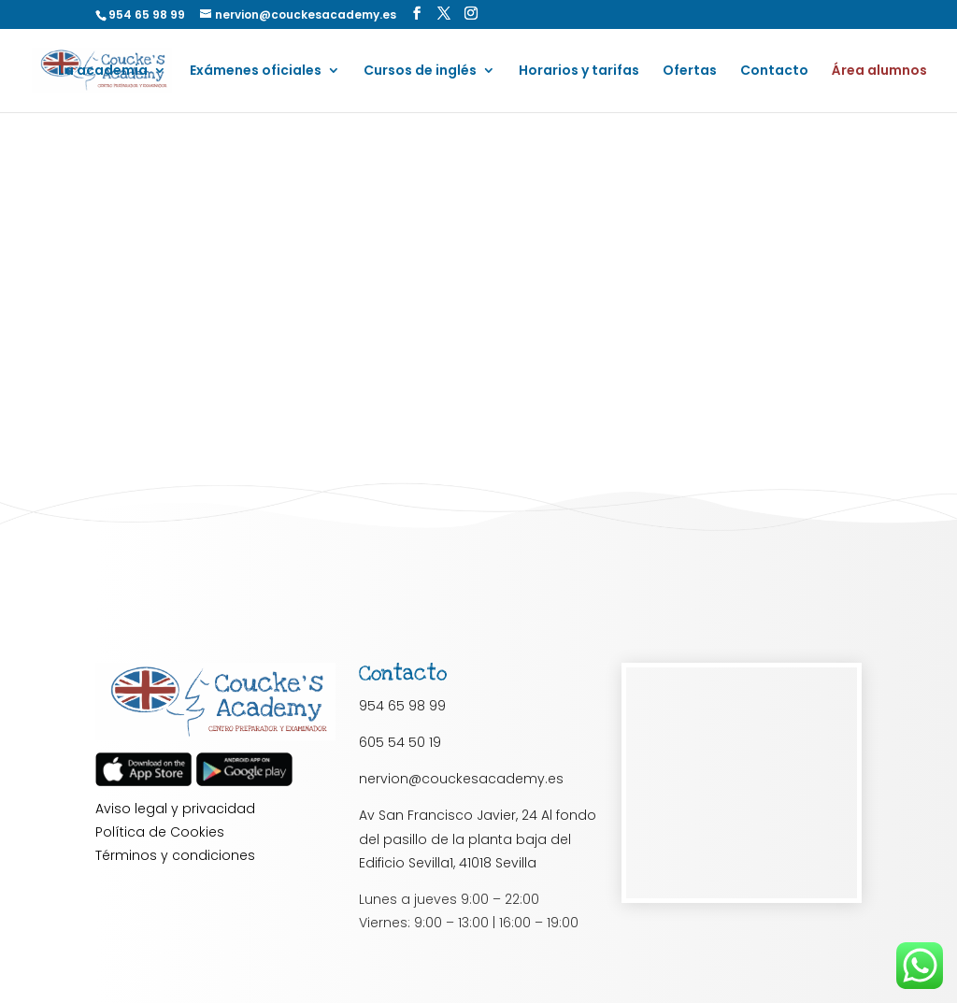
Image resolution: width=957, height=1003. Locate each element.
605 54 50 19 (400, 742)
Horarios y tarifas (579, 71)
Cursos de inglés (420, 71)
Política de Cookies (159, 832)
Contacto (774, 71)
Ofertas (690, 71)
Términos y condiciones (175, 855)
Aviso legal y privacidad (175, 808)
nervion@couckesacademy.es (461, 778)
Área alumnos (879, 71)
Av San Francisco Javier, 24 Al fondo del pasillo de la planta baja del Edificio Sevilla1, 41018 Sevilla (477, 838)
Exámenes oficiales (255, 71)
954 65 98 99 (402, 705)
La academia (103, 71)
